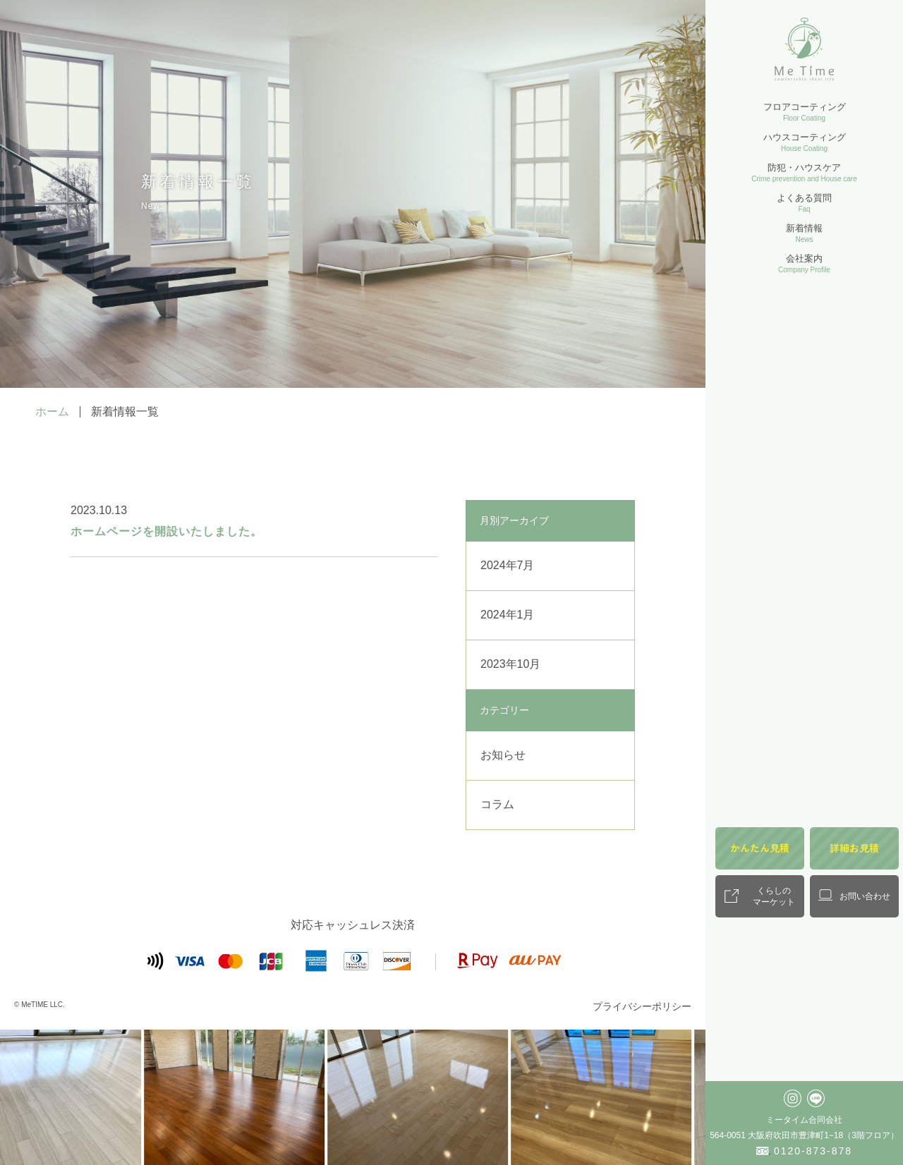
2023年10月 (510, 664)
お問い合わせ (865, 896)
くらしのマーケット (774, 896)
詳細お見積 (854, 848)
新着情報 (804, 233)
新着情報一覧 (125, 411)
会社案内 (804, 263)
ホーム (52, 411)
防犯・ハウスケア (804, 172)
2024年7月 (507, 565)
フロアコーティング (804, 112)
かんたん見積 (759, 848)
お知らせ (503, 755)
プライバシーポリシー (642, 1006)
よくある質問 (804, 203)
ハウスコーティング (804, 142)
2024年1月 (507, 615)
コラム (497, 804)
